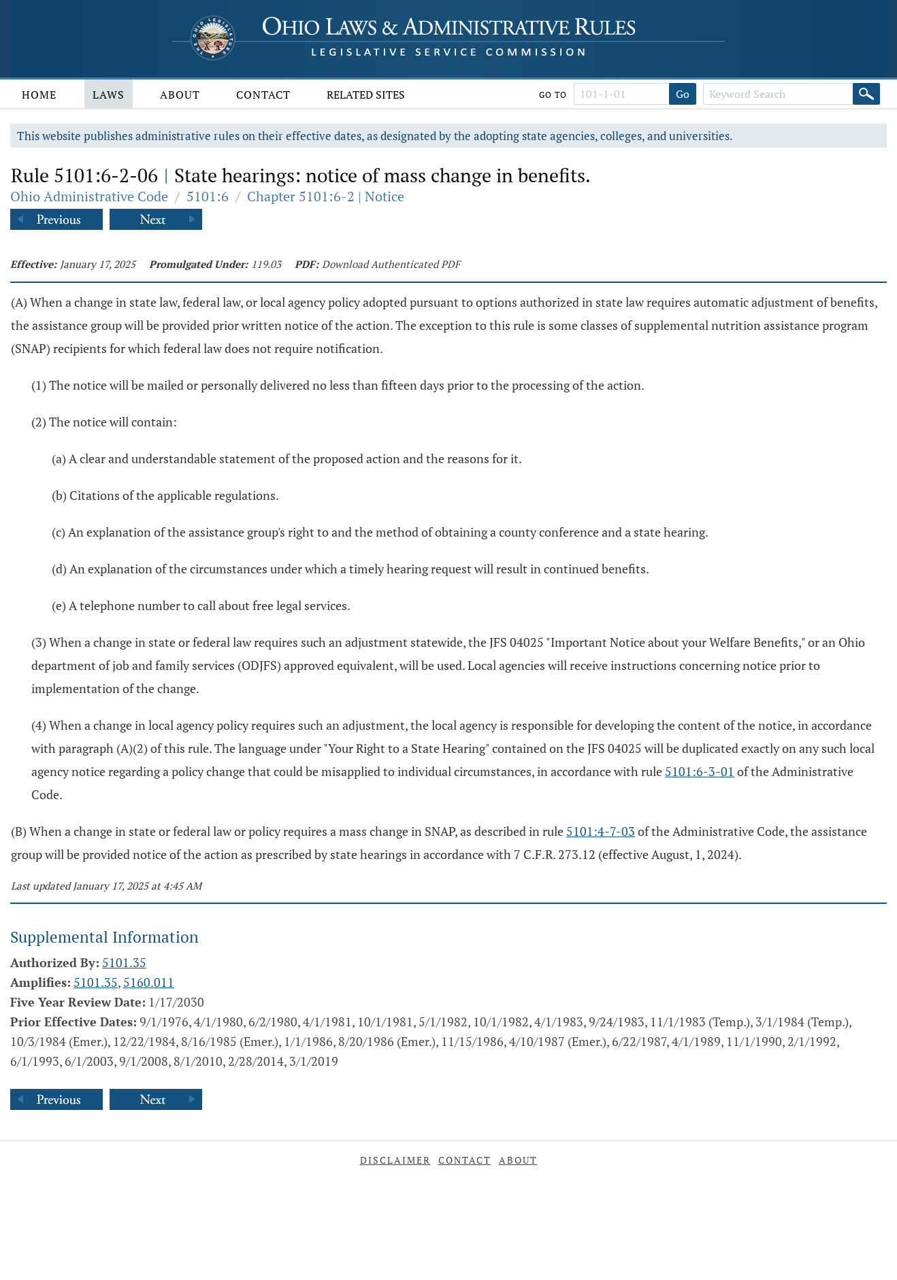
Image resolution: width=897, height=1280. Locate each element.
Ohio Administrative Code (89, 196)
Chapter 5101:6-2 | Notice (325, 196)
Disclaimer (395, 1159)
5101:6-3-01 (699, 771)
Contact (263, 94)
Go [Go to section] (682, 93)
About (180, 94)
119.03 (266, 264)
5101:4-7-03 (600, 831)
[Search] (866, 94)
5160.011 (148, 982)
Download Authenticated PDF (391, 264)
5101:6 (207, 196)
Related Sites (366, 94)
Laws (109, 94)
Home (39, 94)
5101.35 (124, 962)
